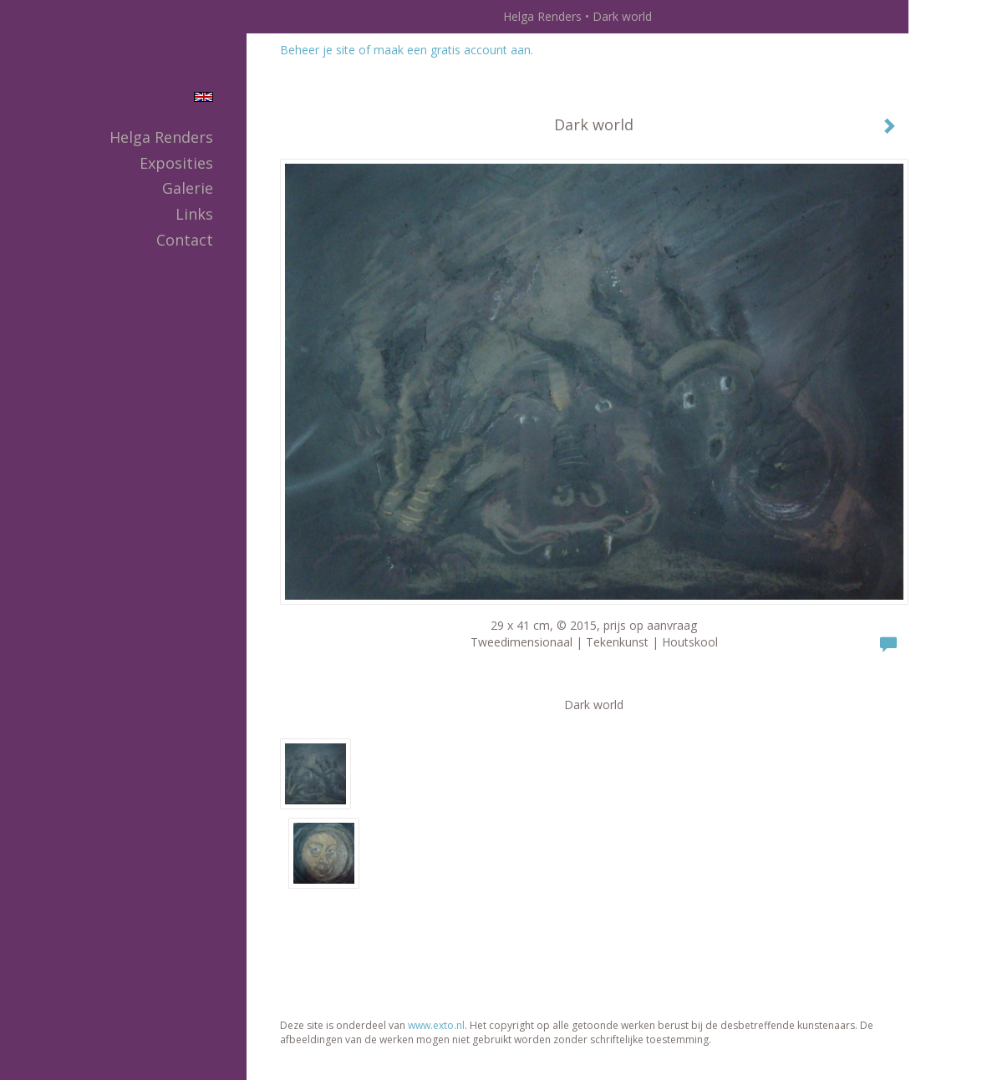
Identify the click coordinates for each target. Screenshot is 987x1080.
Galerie (187, 188)
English (203, 97)
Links (194, 214)
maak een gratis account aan (452, 50)
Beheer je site (317, 50)
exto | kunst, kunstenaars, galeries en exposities (294, 16)
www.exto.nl (436, 1025)
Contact (184, 240)
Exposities (176, 163)
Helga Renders (542, 16)
